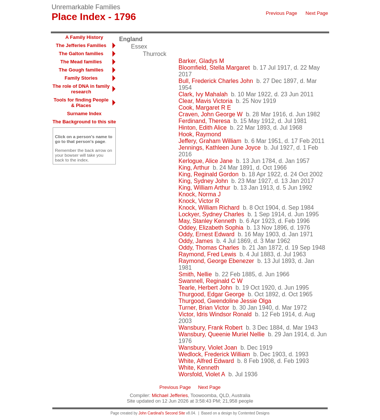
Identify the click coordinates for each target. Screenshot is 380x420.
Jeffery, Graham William (209, 141)
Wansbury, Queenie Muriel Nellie (221, 334)
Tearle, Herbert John (205, 287)
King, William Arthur (204, 187)
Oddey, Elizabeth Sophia (210, 227)
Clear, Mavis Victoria (205, 101)
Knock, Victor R (198, 201)
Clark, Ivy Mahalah (203, 94)
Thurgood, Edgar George (211, 294)
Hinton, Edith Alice (202, 127)
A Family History (84, 37)
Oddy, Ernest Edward (206, 234)
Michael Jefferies (170, 395)
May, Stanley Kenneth (207, 221)
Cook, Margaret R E (204, 107)
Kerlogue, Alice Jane (205, 161)
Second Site (175, 413)
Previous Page (281, 13)
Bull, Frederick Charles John (215, 81)
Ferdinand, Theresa (204, 121)
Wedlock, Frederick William (214, 354)
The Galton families (81, 53)
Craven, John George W (210, 114)
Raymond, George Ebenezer (216, 261)
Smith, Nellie (195, 274)
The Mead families (81, 61)
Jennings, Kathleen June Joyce (219, 147)
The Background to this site (84, 121)
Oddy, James (195, 241)
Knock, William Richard (208, 207)
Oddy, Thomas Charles (208, 247)
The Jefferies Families (81, 45)
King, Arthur (194, 167)
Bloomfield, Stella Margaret (214, 67)
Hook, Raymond (199, 134)
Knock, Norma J (199, 194)
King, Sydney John (203, 181)
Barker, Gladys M (201, 61)
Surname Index (84, 113)
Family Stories (81, 78)
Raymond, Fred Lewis (207, 254)
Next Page (316, 13)
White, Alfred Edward (206, 361)
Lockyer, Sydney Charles (211, 214)
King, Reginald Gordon (208, 174)
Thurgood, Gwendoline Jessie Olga (224, 301)
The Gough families (81, 70)
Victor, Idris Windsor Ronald (215, 314)
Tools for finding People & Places (81, 102)
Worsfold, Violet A (201, 374)
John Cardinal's (151, 413)
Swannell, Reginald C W (210, 281)
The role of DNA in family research (80, 88)
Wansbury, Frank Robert (210, 327)
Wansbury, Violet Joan (207, 347)
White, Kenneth (198, 367)
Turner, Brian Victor (203, 307)
